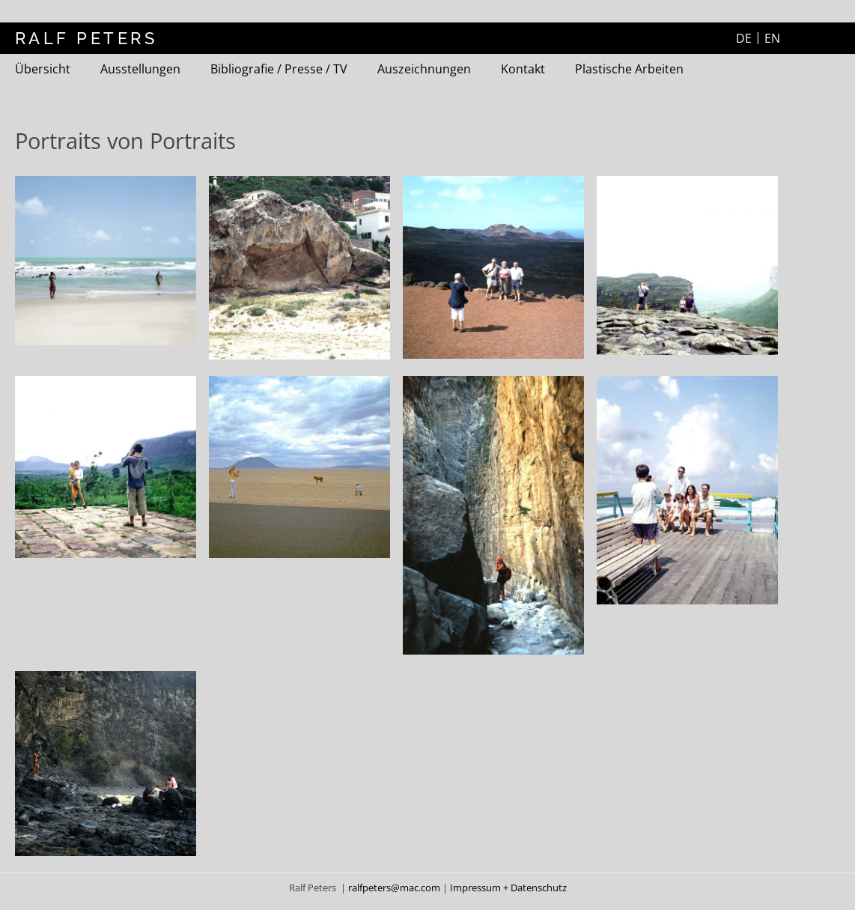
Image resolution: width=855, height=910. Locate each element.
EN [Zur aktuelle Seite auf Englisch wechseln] (772, 38)
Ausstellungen (140, 69)
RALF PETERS (86, 38)
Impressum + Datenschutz (508, 887)
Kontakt (523, 69)
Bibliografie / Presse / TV (278, 69)
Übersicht (42, 69)
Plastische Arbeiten (629, 69)
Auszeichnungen (424, 69)
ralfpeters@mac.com (395, 887)
